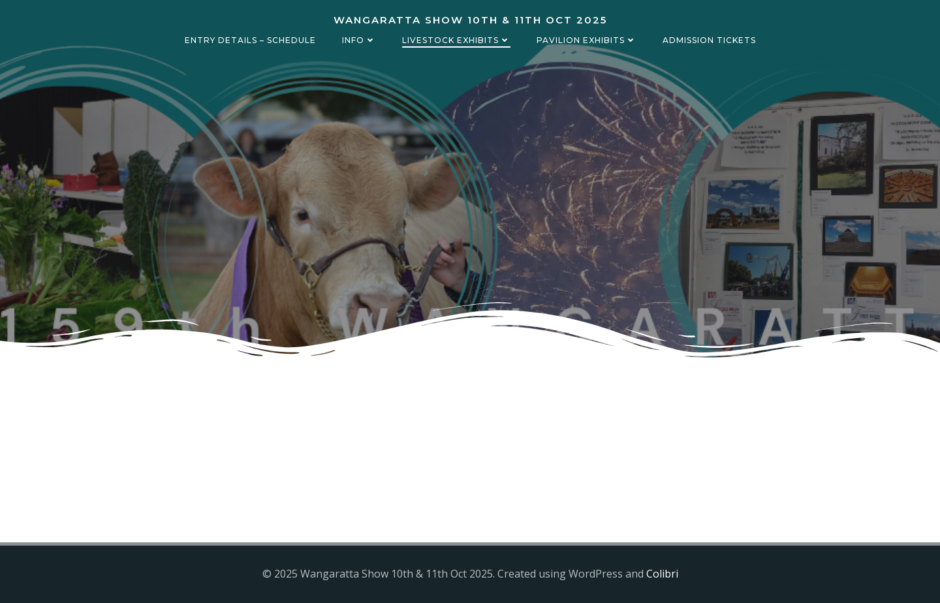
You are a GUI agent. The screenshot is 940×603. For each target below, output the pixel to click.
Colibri (662, 573)
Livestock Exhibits (456, 40)
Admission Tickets (709, 40)
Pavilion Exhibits (586, 40)
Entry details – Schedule (250, 40)
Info (359, 40)
